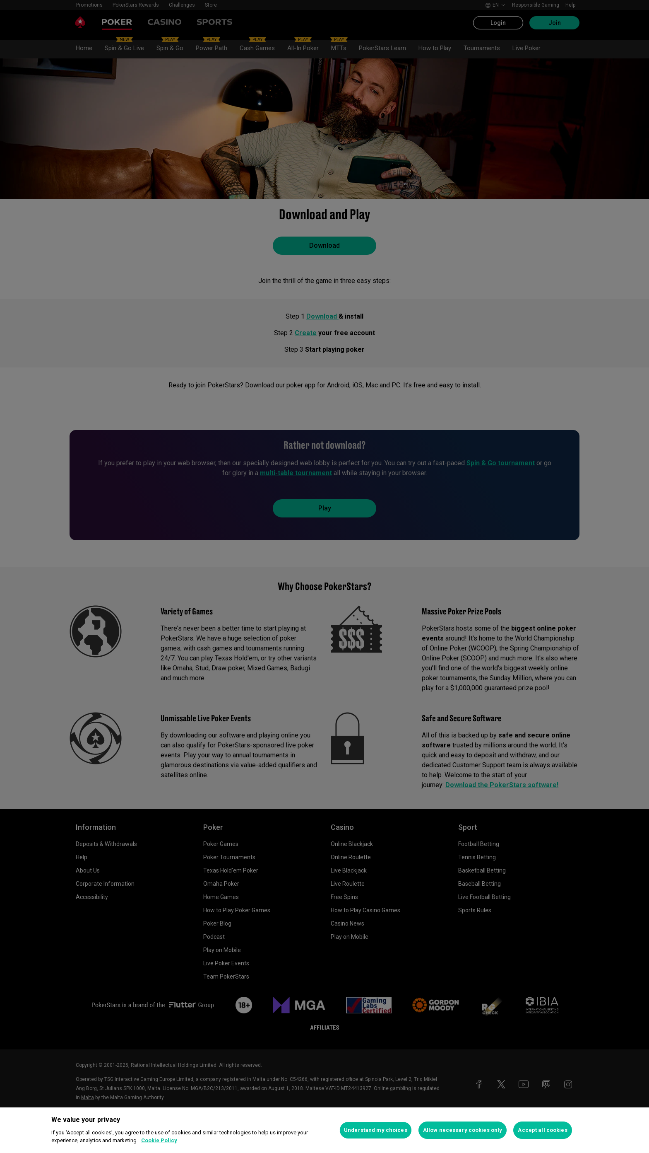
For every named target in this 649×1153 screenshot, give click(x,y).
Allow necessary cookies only (462, 1130)
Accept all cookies (542, 1130)
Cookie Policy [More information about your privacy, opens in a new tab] (159, 1140)
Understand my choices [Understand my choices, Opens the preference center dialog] (375, 1130)
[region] (324, 1130)
